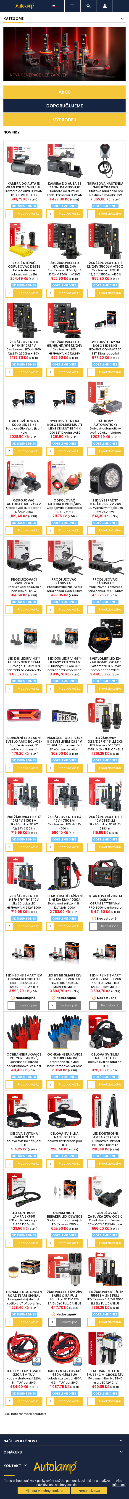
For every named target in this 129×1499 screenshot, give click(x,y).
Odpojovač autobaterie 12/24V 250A (24, 504)
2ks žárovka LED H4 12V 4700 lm (64, 819)
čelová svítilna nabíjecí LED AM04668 (24, 1137)
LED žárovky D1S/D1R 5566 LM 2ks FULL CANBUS (105, 1296)
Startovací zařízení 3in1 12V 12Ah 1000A (65, 898)
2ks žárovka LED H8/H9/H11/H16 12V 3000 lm (24, 900)
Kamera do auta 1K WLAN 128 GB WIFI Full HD (24, 187)
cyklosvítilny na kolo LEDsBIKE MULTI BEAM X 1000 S (64, 425)
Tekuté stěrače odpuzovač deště (24, 265)
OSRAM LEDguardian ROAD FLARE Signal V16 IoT (24, 1296)
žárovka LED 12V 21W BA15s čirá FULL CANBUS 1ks (64, 1296)
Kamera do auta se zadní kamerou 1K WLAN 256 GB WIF (64, 187)
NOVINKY (11, 132)
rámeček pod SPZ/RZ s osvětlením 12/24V (64, 740)
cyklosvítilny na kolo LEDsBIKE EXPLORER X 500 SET (24, 425)
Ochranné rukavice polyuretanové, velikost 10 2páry (24, 1058)
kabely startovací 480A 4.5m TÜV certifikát (64, 1375)
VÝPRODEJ (64, 120)
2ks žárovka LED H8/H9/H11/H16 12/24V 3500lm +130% (64, 346)
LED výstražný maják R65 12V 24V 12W (105, 504)
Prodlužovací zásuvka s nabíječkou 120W (24, 583)
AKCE (64, 92)
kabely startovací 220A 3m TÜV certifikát (24, 1375)
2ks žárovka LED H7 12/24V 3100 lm (24, 819)
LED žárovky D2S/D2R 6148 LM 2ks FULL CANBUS (105, 741)
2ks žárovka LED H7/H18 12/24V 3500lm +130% (64, 266)
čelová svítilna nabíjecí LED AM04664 (105, 1058)
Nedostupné (109, 926)
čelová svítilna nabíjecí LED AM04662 (64, 1137)
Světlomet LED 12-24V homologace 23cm (105, 662)
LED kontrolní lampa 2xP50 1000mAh (24, 1216)
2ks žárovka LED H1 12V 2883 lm (105, 819)
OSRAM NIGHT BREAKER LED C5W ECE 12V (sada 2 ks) (64, 1216)
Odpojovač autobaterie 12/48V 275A (64, 504)
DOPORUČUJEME (64, 106)
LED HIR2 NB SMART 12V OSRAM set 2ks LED (105, 979)
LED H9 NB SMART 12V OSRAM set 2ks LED (64, 977)
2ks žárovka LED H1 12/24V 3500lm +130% (105, 265)
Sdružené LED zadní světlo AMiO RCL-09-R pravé (23, 741)
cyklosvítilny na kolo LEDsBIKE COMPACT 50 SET (105, 346)
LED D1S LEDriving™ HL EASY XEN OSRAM (24, 660)
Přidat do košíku (28, 214)
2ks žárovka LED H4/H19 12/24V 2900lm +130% (24, 346)
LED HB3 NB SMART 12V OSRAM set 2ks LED (24, 977)
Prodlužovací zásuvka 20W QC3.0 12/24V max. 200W (105, 1216)
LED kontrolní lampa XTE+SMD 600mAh (105, 1137)
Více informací (119, 1483)
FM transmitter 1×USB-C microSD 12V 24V (105, 1375)
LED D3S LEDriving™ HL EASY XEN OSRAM (64, 660)
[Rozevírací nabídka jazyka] (54, 4)
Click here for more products (24, 1414)
